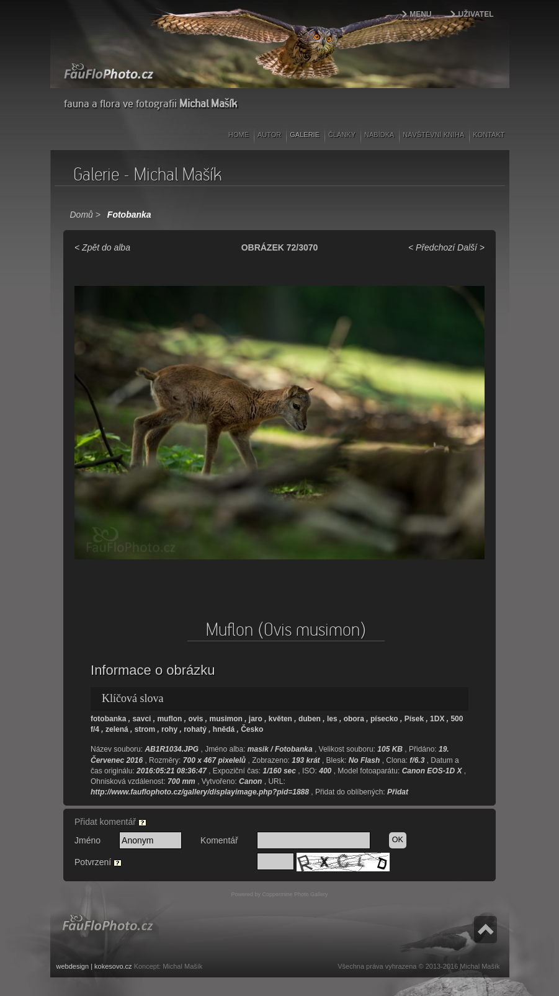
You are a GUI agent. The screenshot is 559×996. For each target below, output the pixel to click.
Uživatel (476, 14)
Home (238, 134)
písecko (384, 718)
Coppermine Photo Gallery (295, 894)
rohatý (195, 729)
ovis (195, 718)
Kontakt (488, 134)
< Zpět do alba (102, 247)
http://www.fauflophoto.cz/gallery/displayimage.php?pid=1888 (200, 792)
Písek (414, 718)
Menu (420, 14)
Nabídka (379, 134)
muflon (169, 718)
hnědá (224, 729)
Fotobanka (129, 215)
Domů (81, 215)
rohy (169, 729)
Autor (269, 134)
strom (145, 729)
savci (141, 718)
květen (280, 718)
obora (354, 718)
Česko (252, 729)
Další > (471, 247)
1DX (437, 718)
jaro (255, 718)
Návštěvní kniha (433, 134)
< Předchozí (431, 247)
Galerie (305, 134)
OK (397, 839)
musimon (225, 718)
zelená (116, 729)
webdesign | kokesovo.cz (94, 966)
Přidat (397, 792)
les (332, 718)
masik (258, 749)
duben (309, 718)
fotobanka (108, 718)
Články (342, 134)
